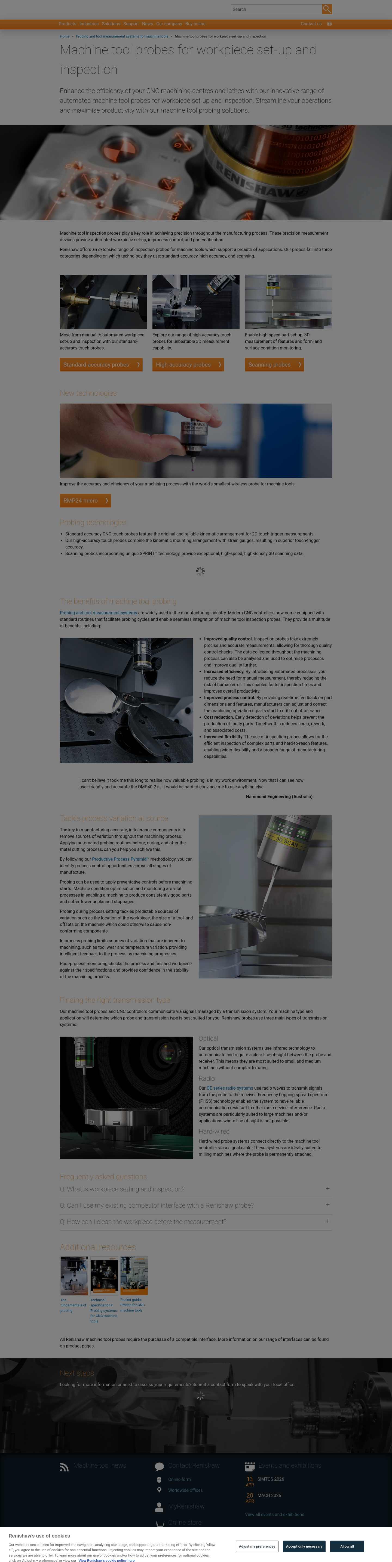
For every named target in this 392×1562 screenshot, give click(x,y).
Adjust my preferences (257, 1555)
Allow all (347, 1555)
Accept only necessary (304, 1555)
